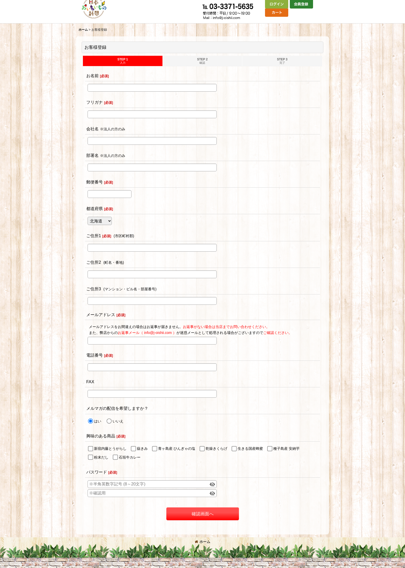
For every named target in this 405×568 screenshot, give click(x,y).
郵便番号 (94, 182)
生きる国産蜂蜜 (250, 448)
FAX (90, 381)
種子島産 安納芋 (286, 448)
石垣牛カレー (130, 457)
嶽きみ (142, 448)
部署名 (92, 155)
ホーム (202, 542)
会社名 (92, 128)
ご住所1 (93, 235)
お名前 (92, 75)
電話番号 (94, 355)
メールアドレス (100, 314)
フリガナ (94, 102)
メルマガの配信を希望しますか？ (117, 408)
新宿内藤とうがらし (110, 448)
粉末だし (101, 457)
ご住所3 (93, 288)
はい (97, 421)
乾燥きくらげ (216, 448)
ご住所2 (93, 262)
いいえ (118, 421)
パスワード (96, 472)
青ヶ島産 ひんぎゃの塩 (176, 448)
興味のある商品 (100, 436)
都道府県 (94, 208)
